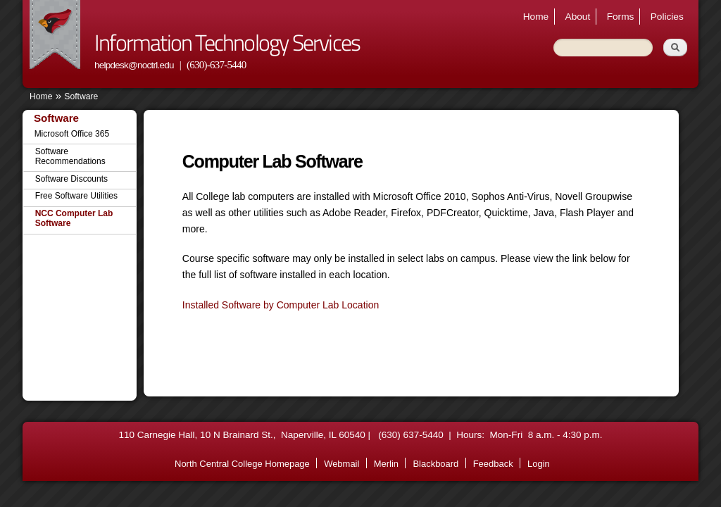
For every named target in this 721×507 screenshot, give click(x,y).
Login (538, 463)
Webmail (341, 463)
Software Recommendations (70, 156)
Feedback (493, 463)
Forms (620, 16)
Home (535, 16)
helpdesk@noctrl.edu (134, 65)
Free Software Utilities (76, 196)
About (578, 16)
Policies (667, 16)
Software (81, 96)
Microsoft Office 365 (72, 134)
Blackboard (435, 463)
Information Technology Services (227, 42)
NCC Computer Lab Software (74, 218)
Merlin (386, 463)
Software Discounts (71, 179)
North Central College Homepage (242, 463)
